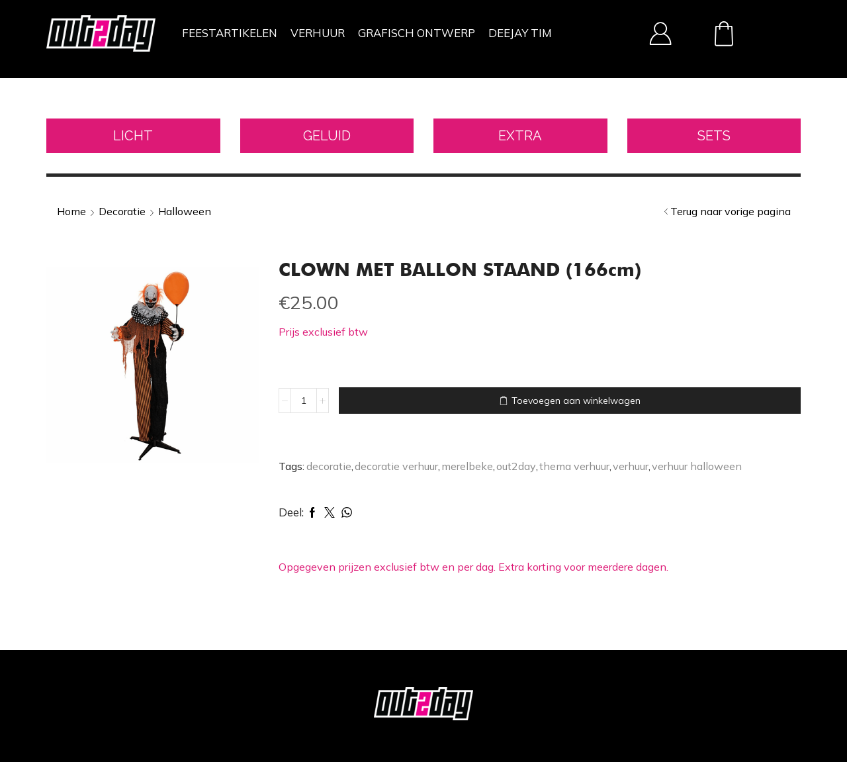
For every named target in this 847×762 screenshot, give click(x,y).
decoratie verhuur (396, 466)
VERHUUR (317, 33)
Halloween (184, 211)
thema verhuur (574, 466)
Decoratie (122, 211)
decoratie (328, 466)
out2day (516, 466)
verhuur (630, 466)
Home (71, 211)
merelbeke (467, 466)
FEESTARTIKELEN (229, 33)
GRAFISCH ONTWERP (416, 33)
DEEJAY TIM (520, 33)
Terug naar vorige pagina (730, 211)
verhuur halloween (697, 466)
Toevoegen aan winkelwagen (576, 400)
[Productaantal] (303, 400)
